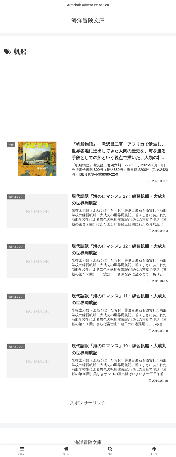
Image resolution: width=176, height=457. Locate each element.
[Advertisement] (88, 95)
